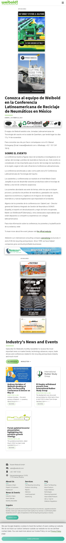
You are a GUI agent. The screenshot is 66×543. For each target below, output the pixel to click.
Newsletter (25, 361)
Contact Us (12, 517)
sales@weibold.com (17, 468)
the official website (44, 231)
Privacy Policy (56, 531)
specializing (45, 238)
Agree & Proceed (33, 539)
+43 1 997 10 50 (15, 472)
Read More (11, 404)
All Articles (12, 362)
